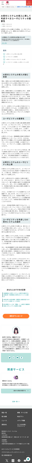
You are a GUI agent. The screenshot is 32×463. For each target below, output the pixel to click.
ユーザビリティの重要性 (12, 56)
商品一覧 (4, 412)
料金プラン (20, 416)
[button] (2, 3)
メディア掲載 (21, 420)
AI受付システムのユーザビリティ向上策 (15, 59)
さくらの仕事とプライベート (21, 425)
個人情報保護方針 (7, 455)
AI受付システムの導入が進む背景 (14, 54)
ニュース (4, 420)
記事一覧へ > (16, 401)
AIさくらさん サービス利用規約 (11, 449)
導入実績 (4, 416)
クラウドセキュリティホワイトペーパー (13, 452)
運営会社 (4, 424)
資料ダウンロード (16, 316)
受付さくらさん (10, 7)
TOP (3, 7)
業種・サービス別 (22, 412)
